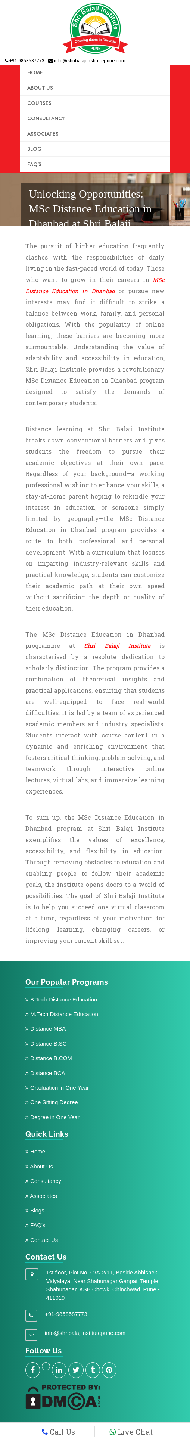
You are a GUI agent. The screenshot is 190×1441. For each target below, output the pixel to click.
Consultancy (46, 118)
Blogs (34, 1210)
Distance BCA (45, 1073)
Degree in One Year (52, 1117)
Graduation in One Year (57, 1087)
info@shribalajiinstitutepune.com (86, 60)
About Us (39, 1166)
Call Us (58, 1432)
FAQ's (34, 164)
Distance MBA (45, 1028)
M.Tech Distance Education (61, 1014)
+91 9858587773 (24, 60)
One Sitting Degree (51, 1102)
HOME (35, 72)
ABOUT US (40, 87)
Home (35, 1151)
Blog (34, 149)
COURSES (39, 103)
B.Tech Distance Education (61, 999)
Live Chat (131, 1432)
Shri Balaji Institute (117, 645)
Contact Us (41, 1240)
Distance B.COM (48, 1058)
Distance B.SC (46, 1043)
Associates (43, 133)
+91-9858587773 (66, 1314)
